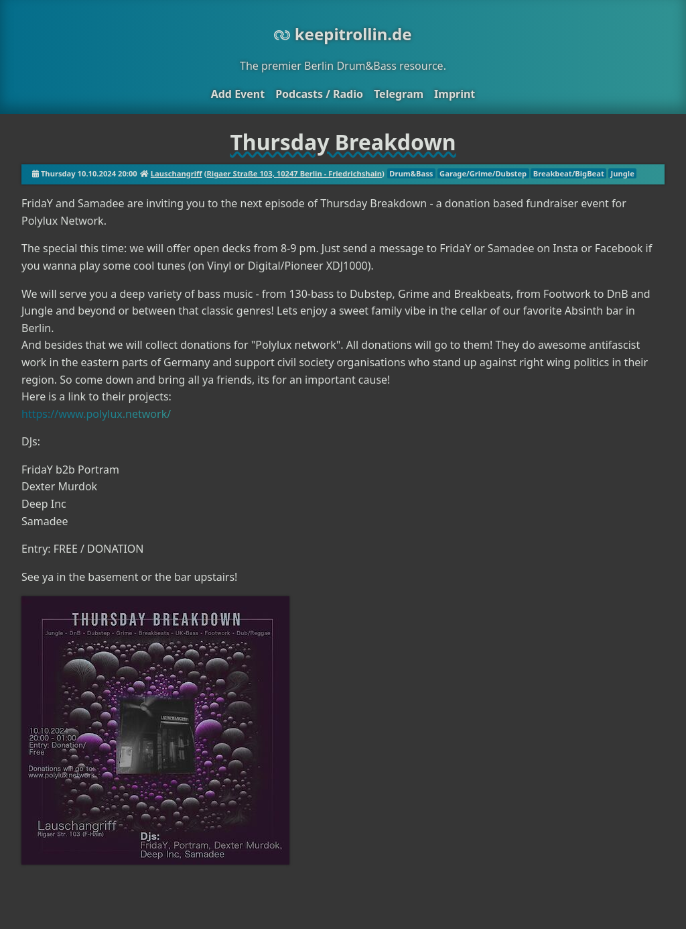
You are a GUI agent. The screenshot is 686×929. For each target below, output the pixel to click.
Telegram (398, 94)
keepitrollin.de (342, 34)
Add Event (238, 94)
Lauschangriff (176, 173)
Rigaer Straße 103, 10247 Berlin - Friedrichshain (294, 173)
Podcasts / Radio (319, 94)
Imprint (454, 94)
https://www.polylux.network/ (96, 413)
